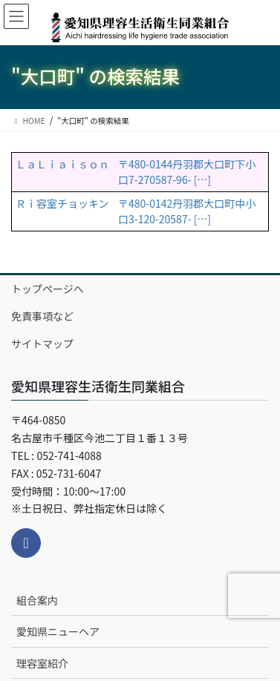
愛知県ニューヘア (58, 631)
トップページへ (47, 288)
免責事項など (42, 316)
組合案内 (37, 600)
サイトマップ (42, 343)
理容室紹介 (42, 663)
